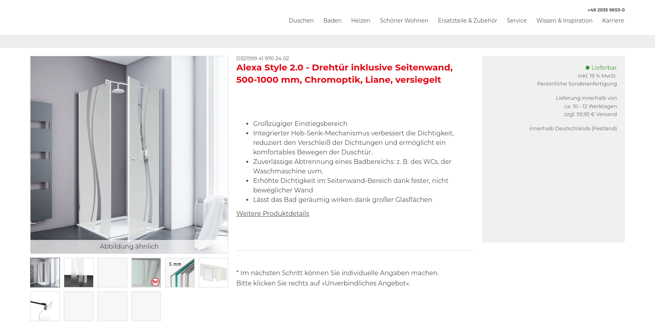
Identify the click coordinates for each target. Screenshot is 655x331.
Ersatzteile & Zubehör (467, 20)
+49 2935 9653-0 (602, 10)
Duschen (301, 20)
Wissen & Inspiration (564, 20)
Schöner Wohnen (404, 20)
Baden (332, 20)
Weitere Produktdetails (272, 213)
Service (517, 20)
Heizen (361, 20)
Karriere (613, 20)
